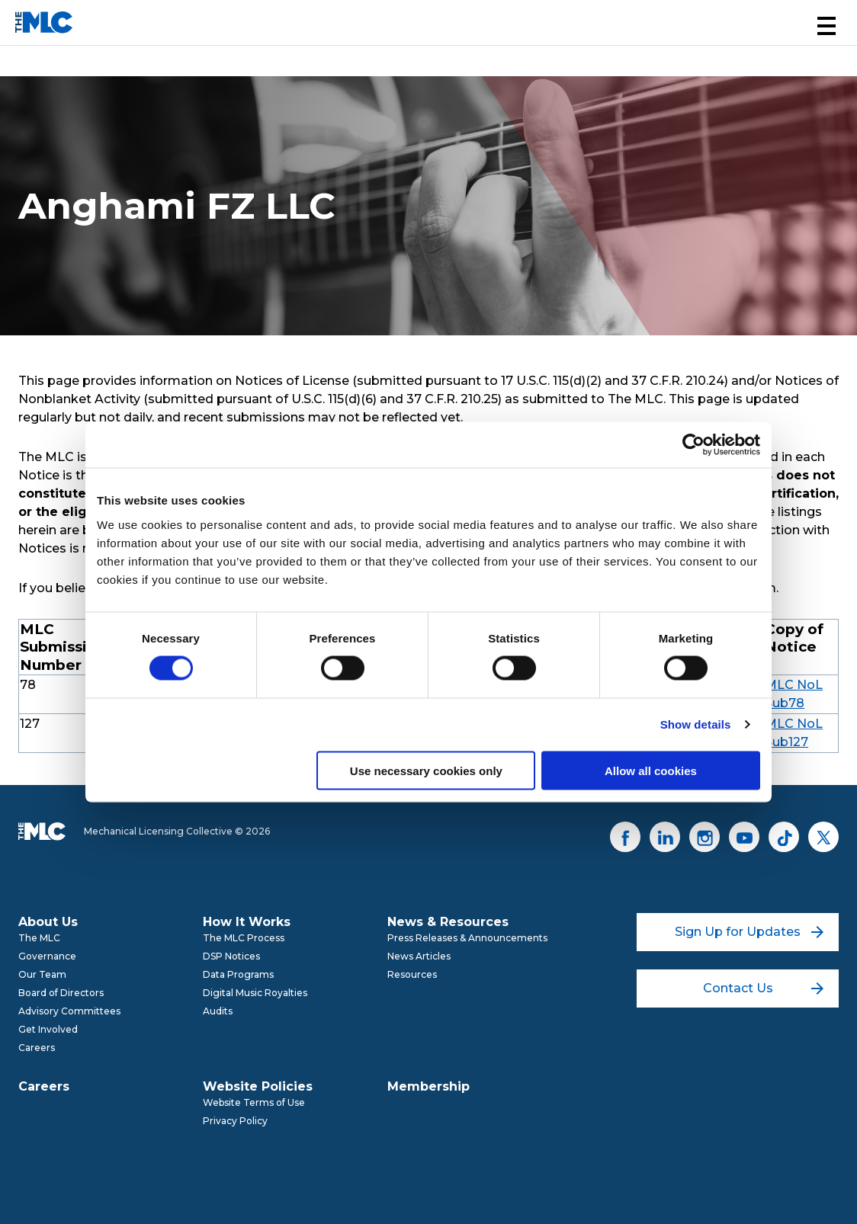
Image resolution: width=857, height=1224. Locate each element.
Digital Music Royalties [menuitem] (255, 992)
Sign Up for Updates (749, 931)
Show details (695, 724)
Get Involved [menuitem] (48, 1029)
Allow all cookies (651, 770)
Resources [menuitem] (412, 974)
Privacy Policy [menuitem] (235, 1120)
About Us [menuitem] (48, 922)
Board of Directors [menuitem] (61, 992)
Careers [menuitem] (36, 1047)
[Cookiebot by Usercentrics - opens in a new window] (693, 445)
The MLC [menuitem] (39, 938)
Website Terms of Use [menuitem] (254, 1102)
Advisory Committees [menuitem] (69, 1011)
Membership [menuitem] (428, 1086)
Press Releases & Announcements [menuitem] (467, 938)
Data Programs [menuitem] (238, 974)
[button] (826, 26)
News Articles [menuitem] (419, 956)
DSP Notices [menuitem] (231, 956)
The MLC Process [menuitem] (243, 938)
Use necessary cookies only (426, 770)
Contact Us (763, 988)
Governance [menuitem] (47, 956)
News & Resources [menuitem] (448, 922)
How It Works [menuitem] (246, 922)
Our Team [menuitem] (42, 974)
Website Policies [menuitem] (258, 1086)
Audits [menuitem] (218, 1011)
